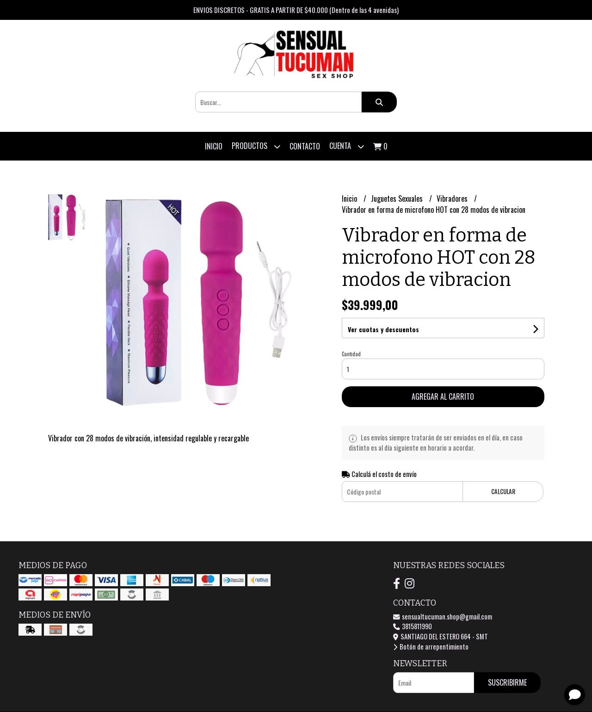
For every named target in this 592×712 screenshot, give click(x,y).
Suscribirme (507, 682)
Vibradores (453, 198)
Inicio (213, 146)
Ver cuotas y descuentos (383, 329)
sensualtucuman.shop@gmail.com (442, 616)
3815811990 (412, 626)
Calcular (503, 491)
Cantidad (351, 354)
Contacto (305, 146)
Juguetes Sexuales (398, 198)
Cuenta (346, 146)
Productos (256, 146)
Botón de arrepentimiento (431, 646)
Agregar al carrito (443, 396)
